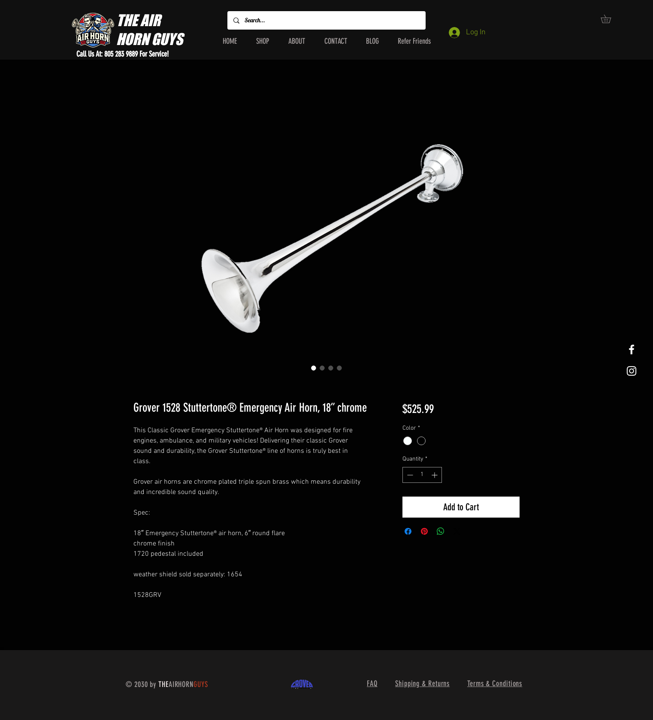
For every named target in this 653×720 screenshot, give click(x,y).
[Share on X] (457, 531)
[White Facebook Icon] (631, 349)
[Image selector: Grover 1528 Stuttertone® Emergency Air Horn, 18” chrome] (313, 368)
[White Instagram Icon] (631, 371)
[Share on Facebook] (408, 531)
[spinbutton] (422, 474)
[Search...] (326, 20)
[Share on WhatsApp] (440, 531)
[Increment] (435, 474)
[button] (610, 19)
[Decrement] (409, 474)
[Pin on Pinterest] (424, 531)
